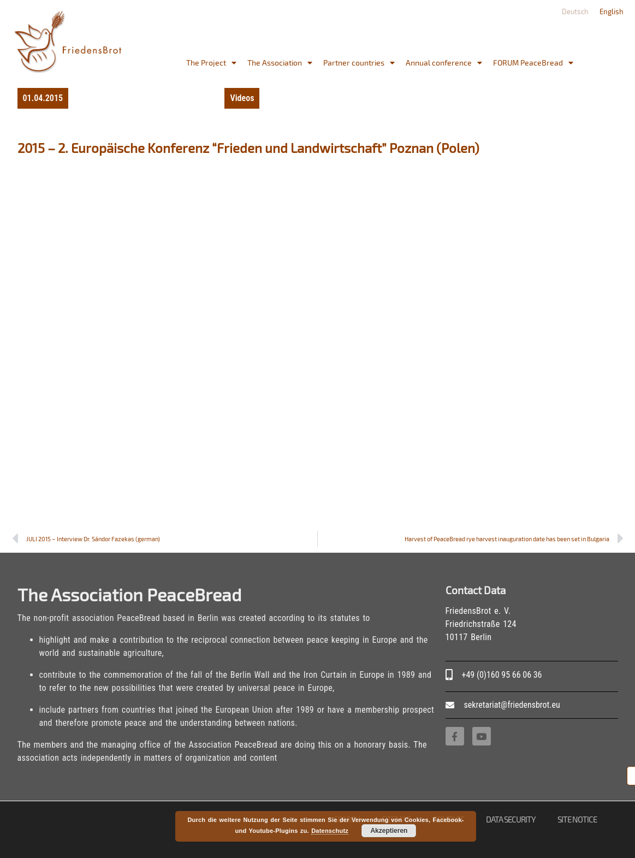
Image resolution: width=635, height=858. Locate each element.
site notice (577, 819)
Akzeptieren (388, 831)
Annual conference (444, 63)
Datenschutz (329, 830)
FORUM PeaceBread (533, 63)
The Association (279, 63)
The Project (211, 63)
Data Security (511, 819)
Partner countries (359, 63)
